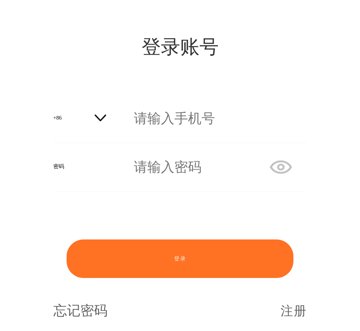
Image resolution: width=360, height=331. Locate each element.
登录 (180, 258)
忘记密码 (80, 310)
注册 (294, 311)
